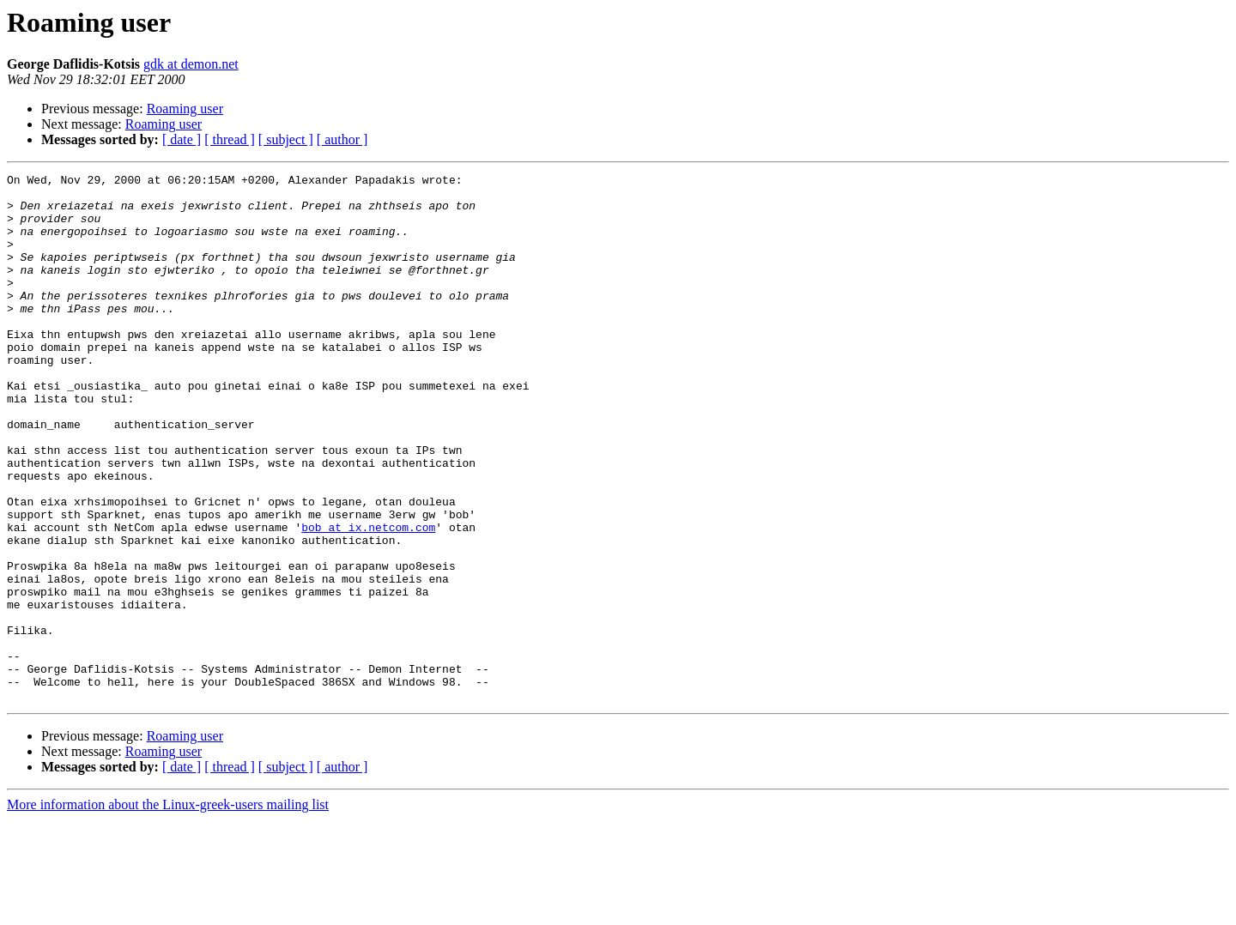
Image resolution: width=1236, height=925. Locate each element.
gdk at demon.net (191, 64)
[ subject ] (285, 139)
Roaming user (185, 108)
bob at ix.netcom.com (368, 599)
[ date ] (181, 139)
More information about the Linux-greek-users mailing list (168, 910)
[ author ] (342, 139)
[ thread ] (229, 139)
